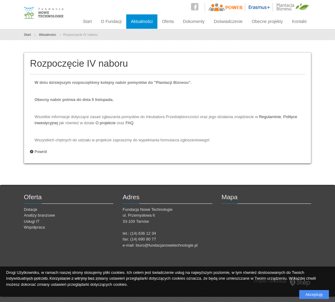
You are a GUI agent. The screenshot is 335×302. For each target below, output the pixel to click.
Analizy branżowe (39, 215)
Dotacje (30, 209)
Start (87, 21)
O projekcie (105, 123)
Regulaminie (270, 116)
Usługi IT (31, 221)
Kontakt (299, 21)
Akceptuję (314, 294)
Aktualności (142, 21)
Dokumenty (194, 21)
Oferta (168, 21)
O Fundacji (111, 21)
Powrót (41, 151)
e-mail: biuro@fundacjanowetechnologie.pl (160, 245)
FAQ (130, 123)
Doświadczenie (228, 21)
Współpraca (34, 227)
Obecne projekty (267, 21)
